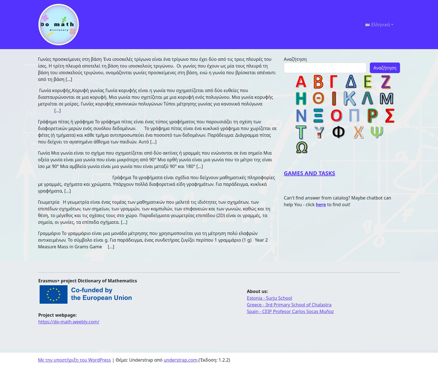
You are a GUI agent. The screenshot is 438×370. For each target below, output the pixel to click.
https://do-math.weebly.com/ (68, 322)
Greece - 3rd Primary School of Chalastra (289, 305)
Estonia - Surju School (269, 298)
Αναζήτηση (295, 59)
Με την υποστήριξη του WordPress (74, 360)
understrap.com (180, 360)
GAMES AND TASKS (309, 173)
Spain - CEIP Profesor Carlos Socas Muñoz (290, 311)
